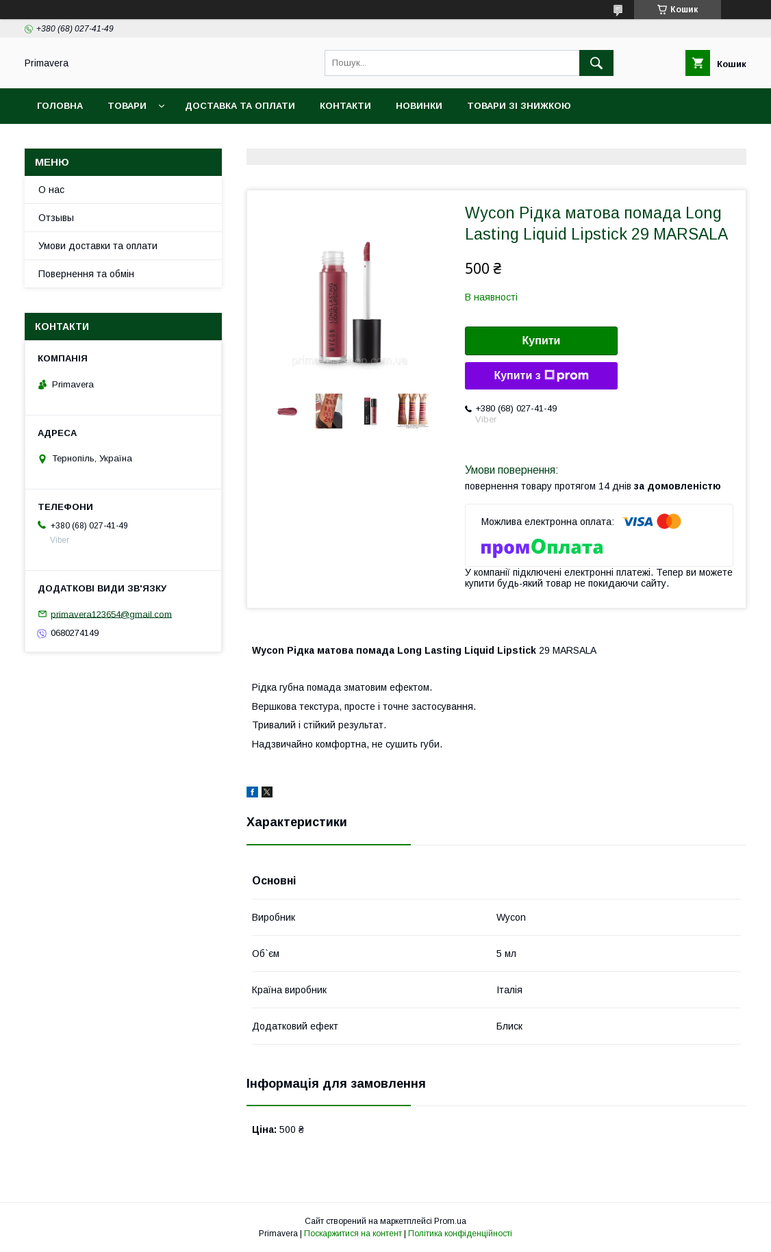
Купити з (541, 376)
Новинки (419, 106)
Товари (127, 106)
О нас (51, 189)
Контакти (345, 106)
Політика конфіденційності (460, 1233)
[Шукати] (596, 63)
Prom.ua (450, 1221)
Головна (60, 106)
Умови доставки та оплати (97, 245)
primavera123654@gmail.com (111, 614)
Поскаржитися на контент (353, 1233)
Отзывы (56, 217)
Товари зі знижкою (519, 106)
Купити (541, 340)
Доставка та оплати (240, 106)
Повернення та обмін (86, 273)
